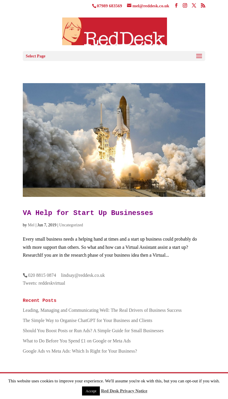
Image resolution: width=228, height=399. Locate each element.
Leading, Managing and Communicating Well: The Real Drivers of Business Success (102, 310)
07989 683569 (109, 6)
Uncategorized (71, 225)
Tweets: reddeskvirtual (44, 283)
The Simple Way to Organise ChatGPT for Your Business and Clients (87, 320)
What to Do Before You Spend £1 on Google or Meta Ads (77, 340)
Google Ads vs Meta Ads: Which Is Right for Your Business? (80, 351)
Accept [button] (91, 391)
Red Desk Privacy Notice (124, 390)
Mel (31, 225)
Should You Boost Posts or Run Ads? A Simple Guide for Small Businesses (93, 330)
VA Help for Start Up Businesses (88, 213)
